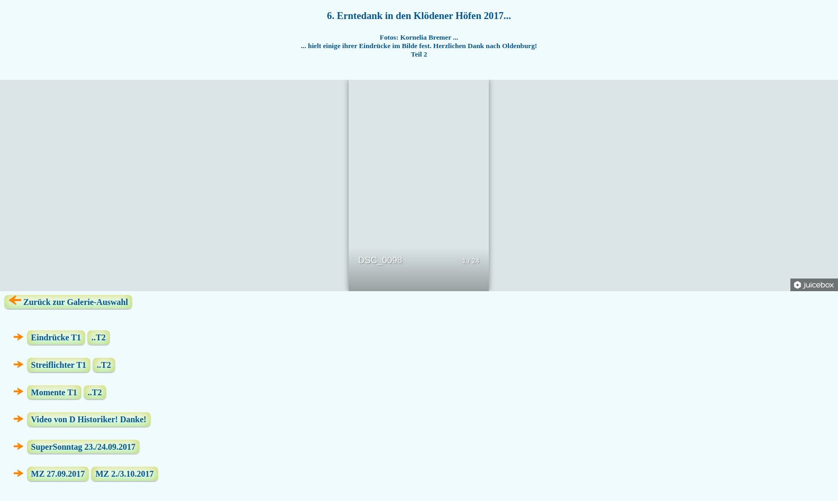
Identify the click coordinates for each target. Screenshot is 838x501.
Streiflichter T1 (58, 364)
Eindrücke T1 (56, 337)
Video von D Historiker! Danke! (89, 419)
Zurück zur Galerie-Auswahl (68, 301)
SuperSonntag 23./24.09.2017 (83, 446)
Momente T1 (54, 391)
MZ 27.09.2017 (58, 473)
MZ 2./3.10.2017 (124, 473)
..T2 (99, 337)
